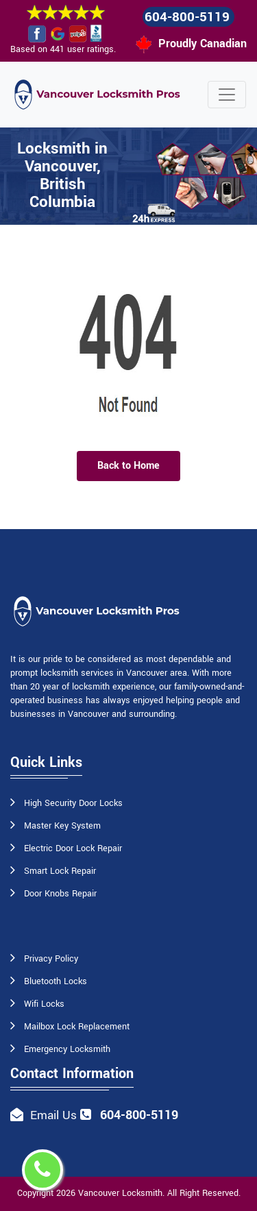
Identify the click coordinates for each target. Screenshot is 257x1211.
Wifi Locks (44, 1004)
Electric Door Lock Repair (73, 848)
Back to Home (128, 465)
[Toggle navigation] (227, 94)
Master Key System (62, 826)
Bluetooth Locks (55, 981)
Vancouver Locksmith (120, 1193)
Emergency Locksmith (67, 1049)
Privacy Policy (51, 959)
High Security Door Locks (73, 803)
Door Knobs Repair (60, 894)
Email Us (53, 1115)
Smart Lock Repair (60, 871)
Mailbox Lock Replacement (77, 1026)
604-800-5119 (187, 17)
